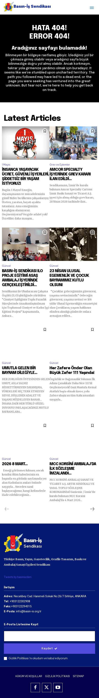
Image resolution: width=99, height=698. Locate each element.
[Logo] (27, 7)
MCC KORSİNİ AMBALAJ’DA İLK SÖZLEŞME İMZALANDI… (73, 468)
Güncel (6, 265)
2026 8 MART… (15, 464)
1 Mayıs (6, 164)
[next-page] (92, 509)
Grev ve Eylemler (60, 164)
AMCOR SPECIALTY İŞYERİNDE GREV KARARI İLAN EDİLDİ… (70, 174)
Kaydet (49, 648)
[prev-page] (7, 509)
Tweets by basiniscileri (17, 577)
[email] (49, 636)
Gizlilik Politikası (19, 658)
